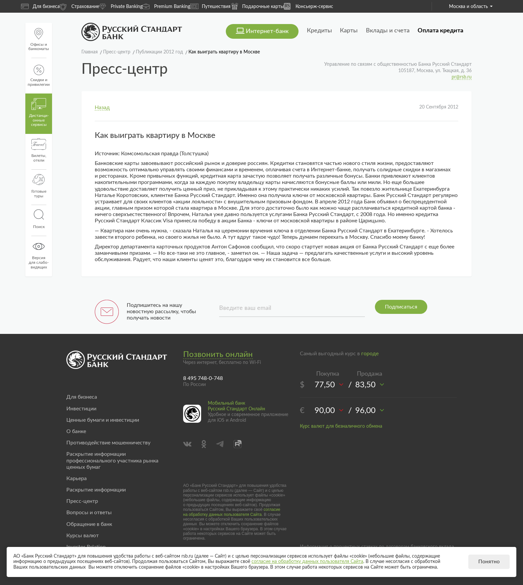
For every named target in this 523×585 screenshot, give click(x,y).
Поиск (38, 219)
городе (370, 353)
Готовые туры (38, 186)
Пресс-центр (82, 501)
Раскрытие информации (96, 490)
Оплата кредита (440, 31)
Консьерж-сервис (308, 6)
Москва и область (471, 6)
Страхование (79, 6)
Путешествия (210, 6)
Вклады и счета (388, 31)
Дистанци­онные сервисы (39, 112)
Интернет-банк (267, 31)
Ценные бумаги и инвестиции (102, 420)
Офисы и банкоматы (38, 39)
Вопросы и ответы (89, 512)
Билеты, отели (38, 150)
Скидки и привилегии (39, 75)
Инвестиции (81, 408)
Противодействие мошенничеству (108, 442)
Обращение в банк (89, 524)
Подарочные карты (257, 6)
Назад (102, 107)
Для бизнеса (40, 6)
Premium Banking (166, 6)
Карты (349, 31)
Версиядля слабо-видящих (39, 254)
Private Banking (120, 6)
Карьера (76, 478)
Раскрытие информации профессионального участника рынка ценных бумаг (112, 460)
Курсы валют (82, 535)
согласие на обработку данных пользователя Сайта (231, 512)
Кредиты (319, 31)
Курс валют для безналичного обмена (341, 426)
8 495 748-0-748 (203, 378)
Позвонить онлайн (218, 355)
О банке (76, 431)
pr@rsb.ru (462, 77)
